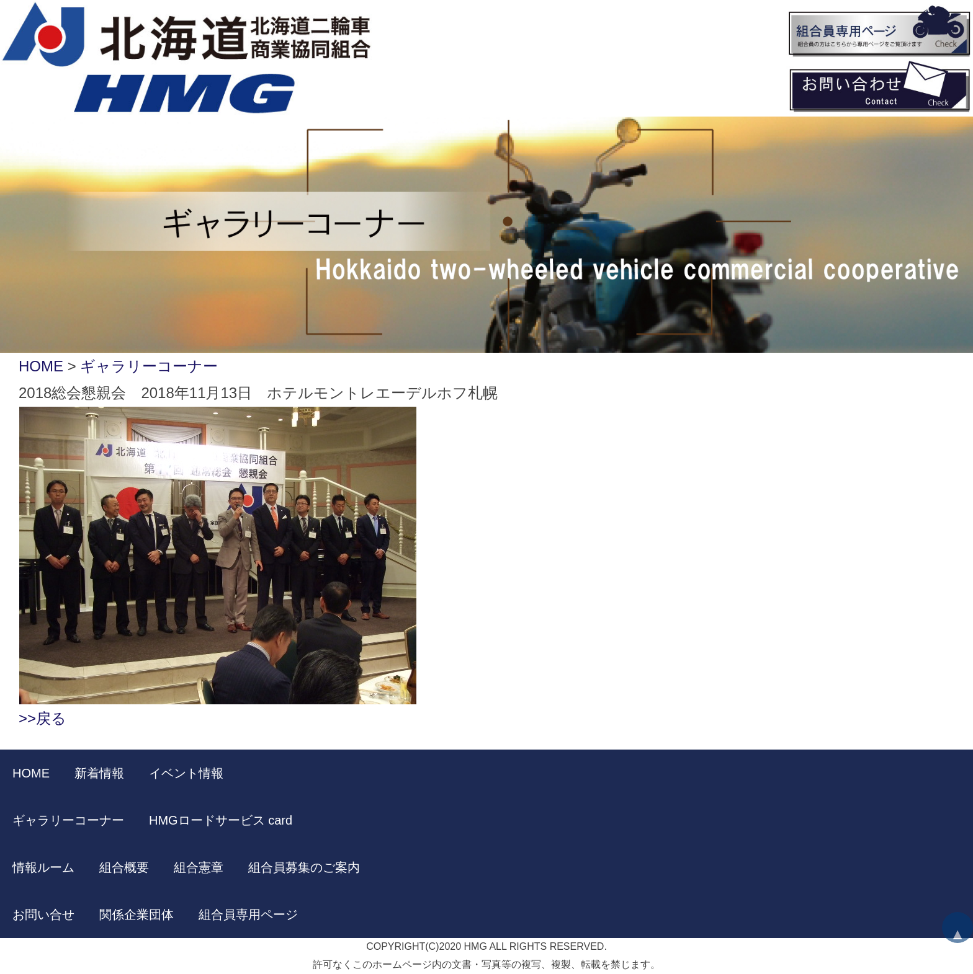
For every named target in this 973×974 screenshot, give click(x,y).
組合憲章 (198, 867)
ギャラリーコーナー (149, 366)
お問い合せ (43, 914)
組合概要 (124, 867)
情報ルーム (43, 867)
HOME (41, 366)
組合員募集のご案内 (304, 867)
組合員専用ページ (248, 914)
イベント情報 (186, 773)
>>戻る (42, 718)
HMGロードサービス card (220, 820)
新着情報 (99, 773)
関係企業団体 (136, 914)
